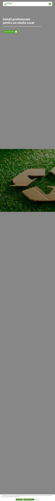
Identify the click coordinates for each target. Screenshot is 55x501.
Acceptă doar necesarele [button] (28, 499)
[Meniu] (50, 4)
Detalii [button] (37, 499)
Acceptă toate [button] (19, 499)
